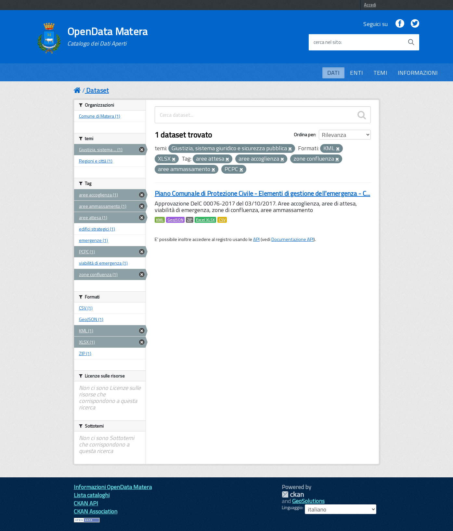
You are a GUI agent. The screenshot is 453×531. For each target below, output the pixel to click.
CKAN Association (95, 511)
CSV (222, 220)
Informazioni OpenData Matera (113, 487)
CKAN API (86, 503)
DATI (333, 72)
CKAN (293, 494)
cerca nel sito (327, 42)
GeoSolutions (308, 501)
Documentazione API (292, 239)
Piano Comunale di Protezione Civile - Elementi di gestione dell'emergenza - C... (262, 193)
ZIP (189, 220)
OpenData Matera (107, 36)
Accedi (370, 5)
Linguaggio (292, 507)
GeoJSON (175, 220)
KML (159, 220)
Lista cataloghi (92, 495)
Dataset (97, 90)
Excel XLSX (205, 220)
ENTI (356, 72)
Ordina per (304, 134)
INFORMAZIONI (418, 72)
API (256, 239)
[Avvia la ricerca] (411, 42)
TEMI (380, 72)
